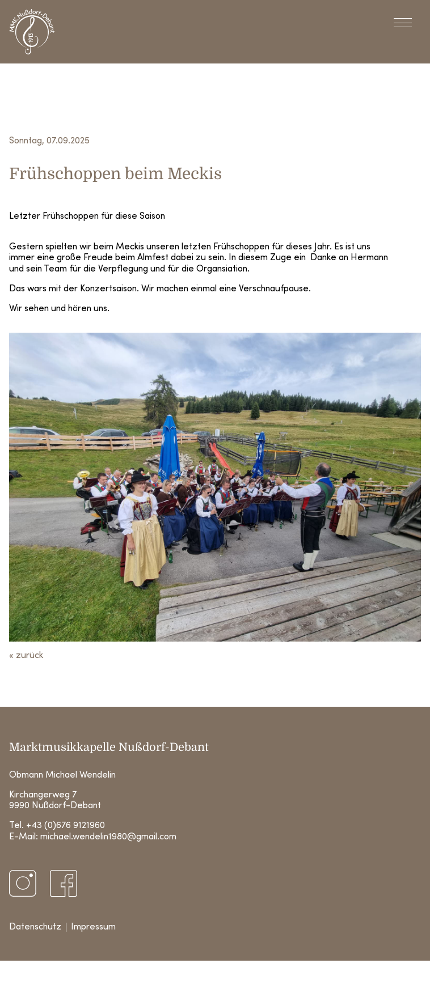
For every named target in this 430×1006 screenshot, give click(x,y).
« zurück (26, 655)
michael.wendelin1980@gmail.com (108, 837)
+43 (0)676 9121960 (65, 825)
